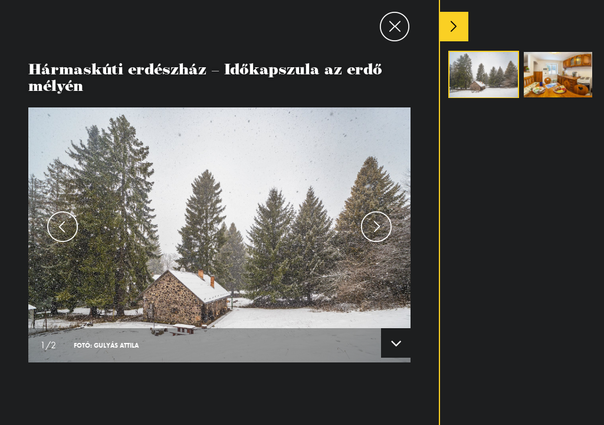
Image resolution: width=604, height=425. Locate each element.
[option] (219, 212)
